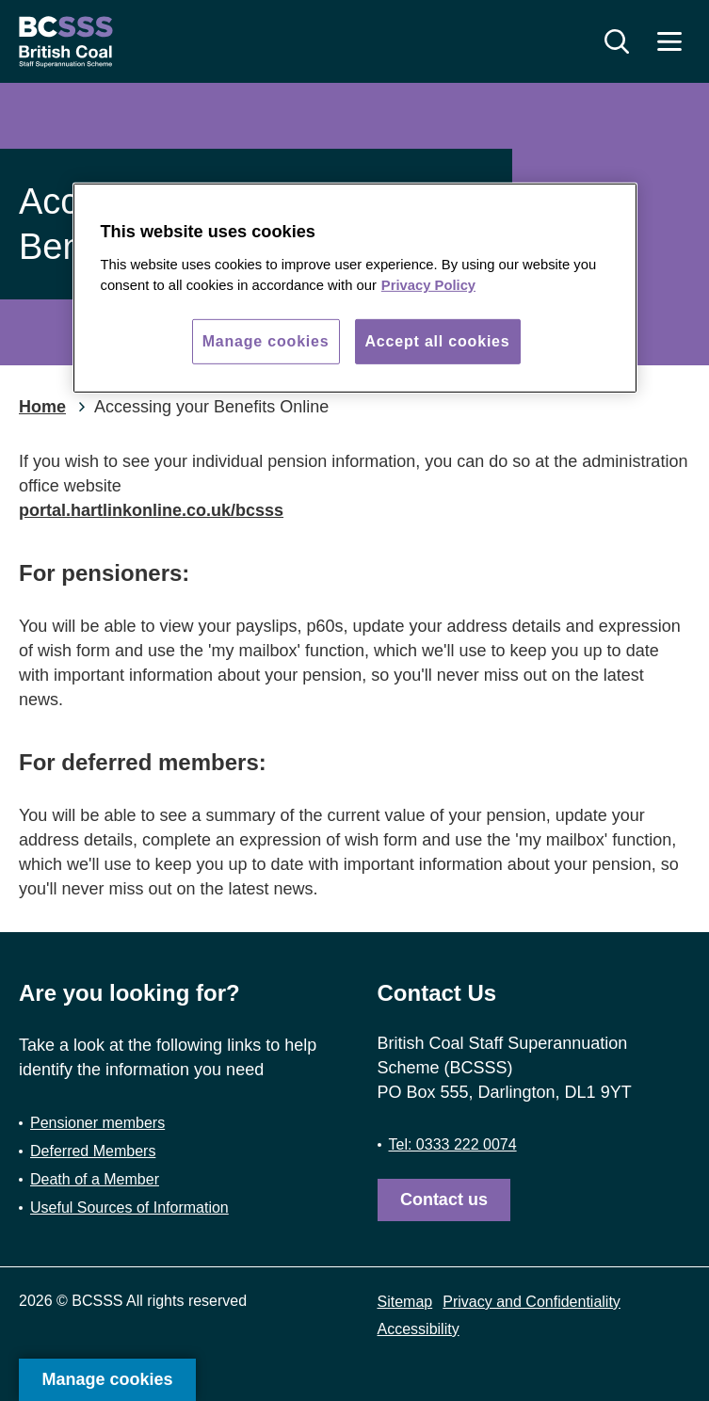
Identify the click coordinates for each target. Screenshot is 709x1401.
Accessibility (418, 1329)
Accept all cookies (437, 341)
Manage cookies (106, 1379)
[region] (355, 288)
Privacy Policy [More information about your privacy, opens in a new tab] (428, 285)
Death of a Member (94, 1179)
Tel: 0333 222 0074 (453, 1144)
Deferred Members (92, 1151)
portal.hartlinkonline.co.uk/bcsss (151, 510)
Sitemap (405, 1302)
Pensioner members (97, 1123)
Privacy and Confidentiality (531, 1302)
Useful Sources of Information (129, 1208)
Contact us (444, 1199)
